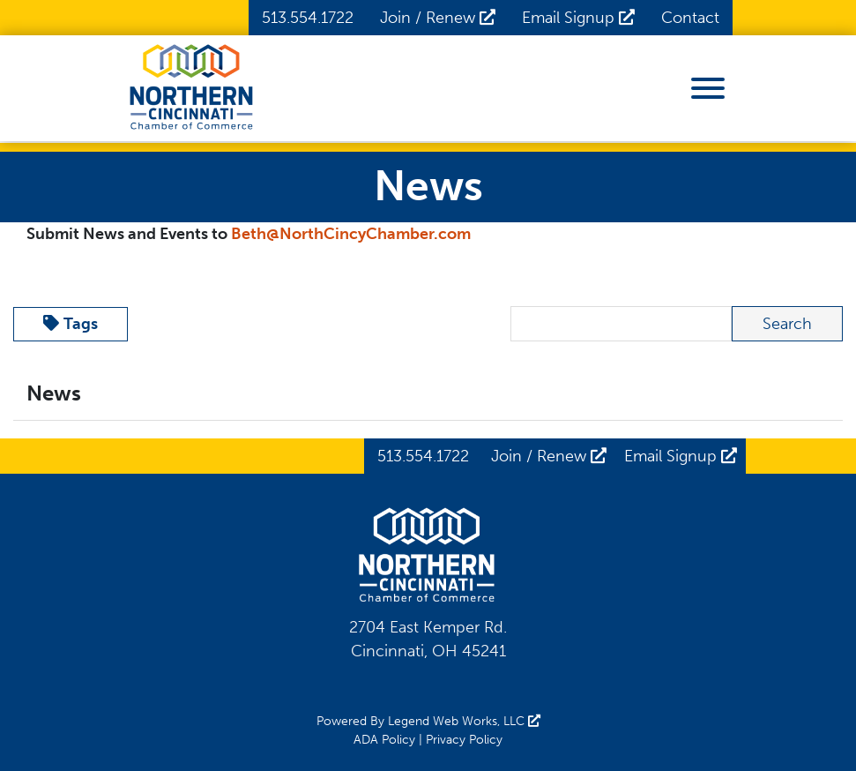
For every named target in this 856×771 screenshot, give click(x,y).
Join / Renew (437, 17)
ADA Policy (384, 739)
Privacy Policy (464, 739)
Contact (690, 17)
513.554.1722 (308, 17)
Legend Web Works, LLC (464, 721)
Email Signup (578, 17)
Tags (70, 323)
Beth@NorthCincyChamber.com (351, 233)
